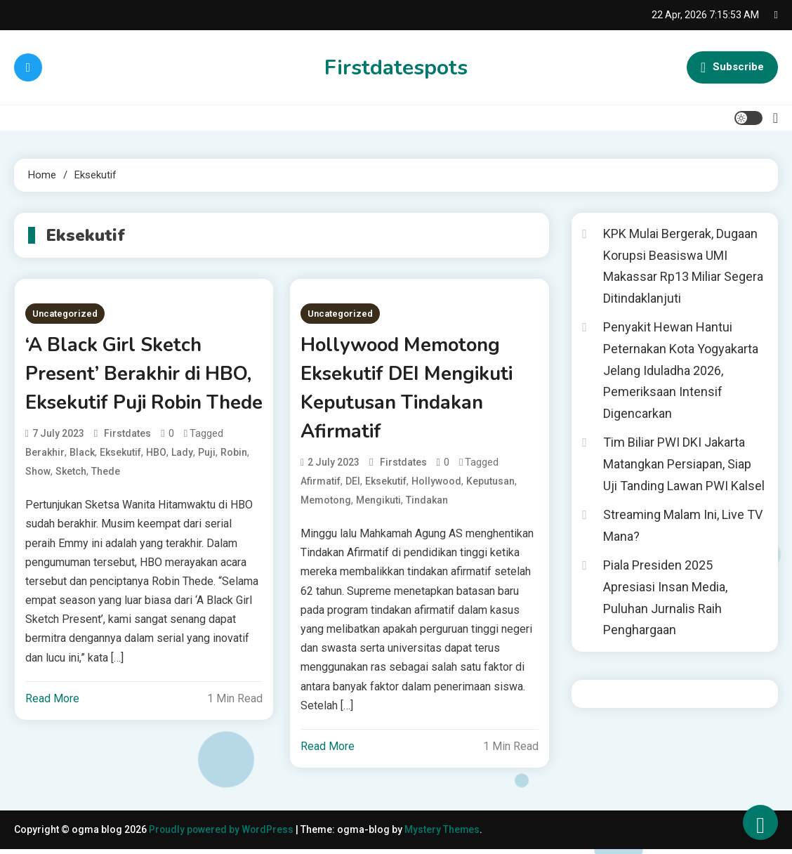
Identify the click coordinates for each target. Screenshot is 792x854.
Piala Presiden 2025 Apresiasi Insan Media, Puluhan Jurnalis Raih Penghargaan (665, 597)
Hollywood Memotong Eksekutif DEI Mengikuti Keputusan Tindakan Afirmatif (410, 389)
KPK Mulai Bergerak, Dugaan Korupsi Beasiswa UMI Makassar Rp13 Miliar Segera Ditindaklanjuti (683, 266)
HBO (156, 484)
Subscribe (732, 67)
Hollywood (436, 484)
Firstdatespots (396, 67)
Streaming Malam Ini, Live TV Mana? (683, 525)
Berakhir (45, 484)
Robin (233, 484)
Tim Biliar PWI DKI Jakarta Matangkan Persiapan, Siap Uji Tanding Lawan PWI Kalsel (684, 463)
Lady (182, 484)
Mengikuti (378, 502)
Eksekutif (120, 484)
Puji (207, 484)
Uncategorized (65, 313)
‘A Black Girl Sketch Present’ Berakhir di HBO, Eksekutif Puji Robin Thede (142, 389)
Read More (52, 730)
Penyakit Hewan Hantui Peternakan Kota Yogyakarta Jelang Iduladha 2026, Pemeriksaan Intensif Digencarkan (680, 370)
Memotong (326, 502)
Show (38, 502)
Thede (105, 502)
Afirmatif (321, 484)
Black (82, 484)
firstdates (127, 465)
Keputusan (490, 484)
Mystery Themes (444, 834)
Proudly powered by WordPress (223, 834)
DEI (352, 484)
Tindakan (427, 502)
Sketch (70, 502)
